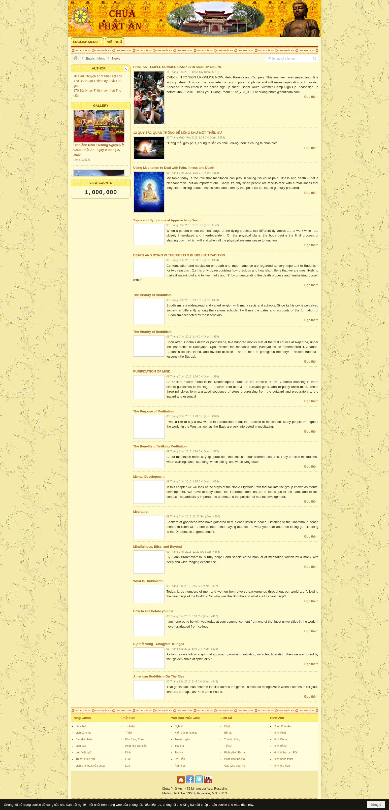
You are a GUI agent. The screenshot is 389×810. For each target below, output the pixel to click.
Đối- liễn (180, 758)
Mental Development (148, 476)
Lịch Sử (226, 718)
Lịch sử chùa (83, 732)
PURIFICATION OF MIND (151, 371)
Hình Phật (280, 732)
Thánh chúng (232, 739)
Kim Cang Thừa (134, 739)
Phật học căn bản (136, 745)
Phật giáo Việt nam (235, 752)
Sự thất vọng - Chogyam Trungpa (158, 644)
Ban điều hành (84, 739)
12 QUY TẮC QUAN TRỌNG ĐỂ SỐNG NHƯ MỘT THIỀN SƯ (177, 133)
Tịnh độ (130, 726)
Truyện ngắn (182, 739)
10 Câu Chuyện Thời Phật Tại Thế (97, 76)
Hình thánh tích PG (285, 752)
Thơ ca (179, 752)
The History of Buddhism (152, 295)
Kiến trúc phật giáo (186, 732)
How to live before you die (153, 611)
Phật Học (128, 718)
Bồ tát (228, 732)
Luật (127, 758)
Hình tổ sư (280, 745)
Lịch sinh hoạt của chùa (90, 765)
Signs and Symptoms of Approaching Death (166, 220)
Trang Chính (81, 718)
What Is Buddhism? (148, 581)
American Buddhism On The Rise (158, 676)
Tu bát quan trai (85, 758)
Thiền (128, 732)
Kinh (128, 752)
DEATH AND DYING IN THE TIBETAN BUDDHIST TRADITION (179, 255)
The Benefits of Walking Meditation (160, 446)
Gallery (100, 105)
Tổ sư (227, 745)
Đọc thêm (311, 97)
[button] (87, 41)
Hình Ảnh (277, 718)
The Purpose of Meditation (153, 411)
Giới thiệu (81, 726)
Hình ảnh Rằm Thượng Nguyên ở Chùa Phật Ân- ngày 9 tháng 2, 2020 (98, 151)
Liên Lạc (81, 745)
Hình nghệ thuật (283, 758)
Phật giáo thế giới (235, 758)
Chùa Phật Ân (282, 726)
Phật (227, 726)
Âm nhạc (180, 765)
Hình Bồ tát (281, 739)
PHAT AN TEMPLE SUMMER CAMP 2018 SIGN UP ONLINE (177, 67)
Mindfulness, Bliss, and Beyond (157, 546)
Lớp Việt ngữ (83, 752)
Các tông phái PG (235, 765)
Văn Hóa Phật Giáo (185, 718)
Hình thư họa (282, 765)
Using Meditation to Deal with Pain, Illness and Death (173, 167)
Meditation (141, 511)
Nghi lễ (179, 726)
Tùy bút (179, 745)
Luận (128, 765)
